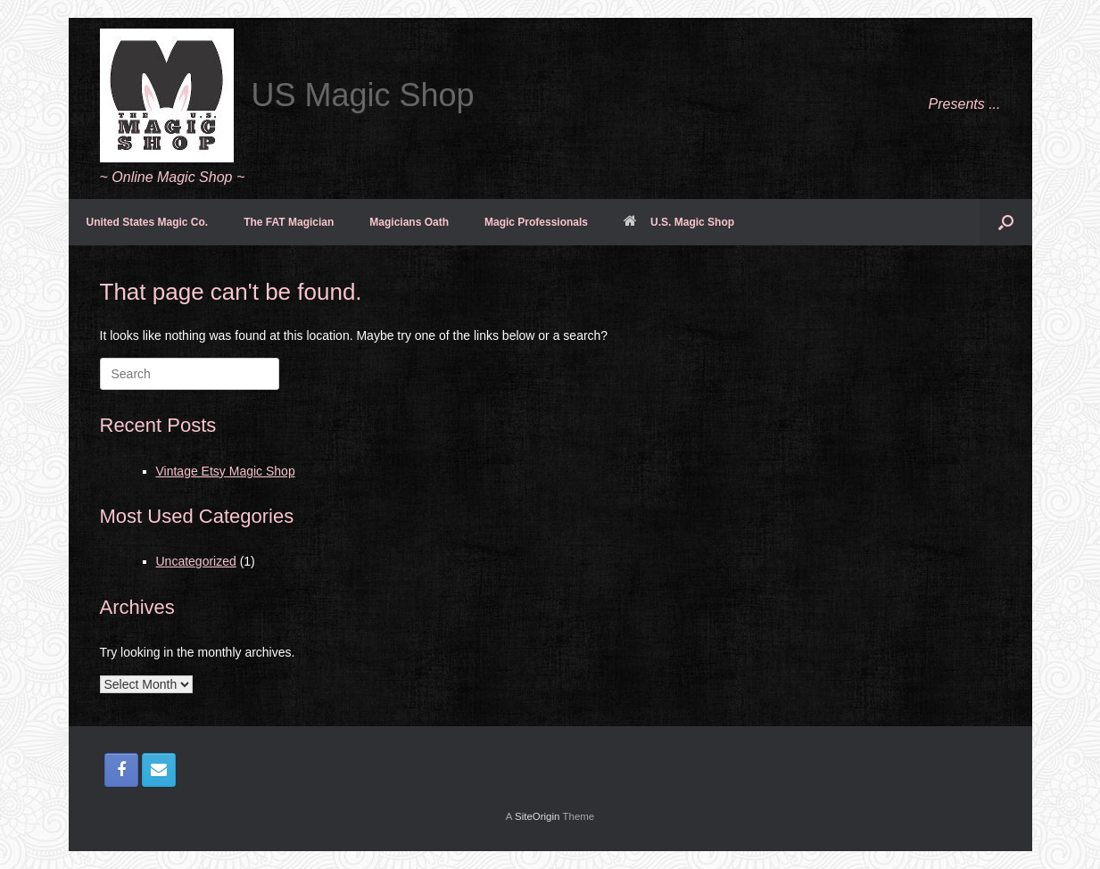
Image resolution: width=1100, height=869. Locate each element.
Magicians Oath (409, 222)
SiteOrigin (537, 816)
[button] (1006, 222)
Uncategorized (196, 561)
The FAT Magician (289, 222)
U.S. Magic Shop (679, 222)
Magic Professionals (536, 222)
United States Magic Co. (148, 222)
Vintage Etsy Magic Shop (225, 471)
